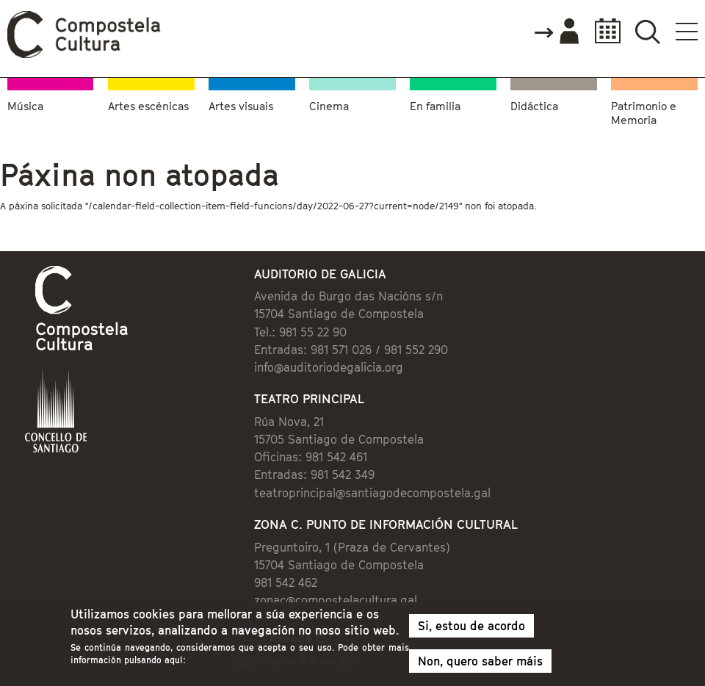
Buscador (647, 31)
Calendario (603, 31)
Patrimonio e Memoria (643, 113)
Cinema (329, 105)
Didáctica (534, 105)
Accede (556, 32)
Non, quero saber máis (480, 664)
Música (25, 105)
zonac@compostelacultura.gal (335, 600)
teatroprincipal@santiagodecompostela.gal (372, 492)
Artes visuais (241, 105)
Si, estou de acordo (471, 629)
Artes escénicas (148, 105)
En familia (435, 105)
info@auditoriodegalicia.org (328, 367)
